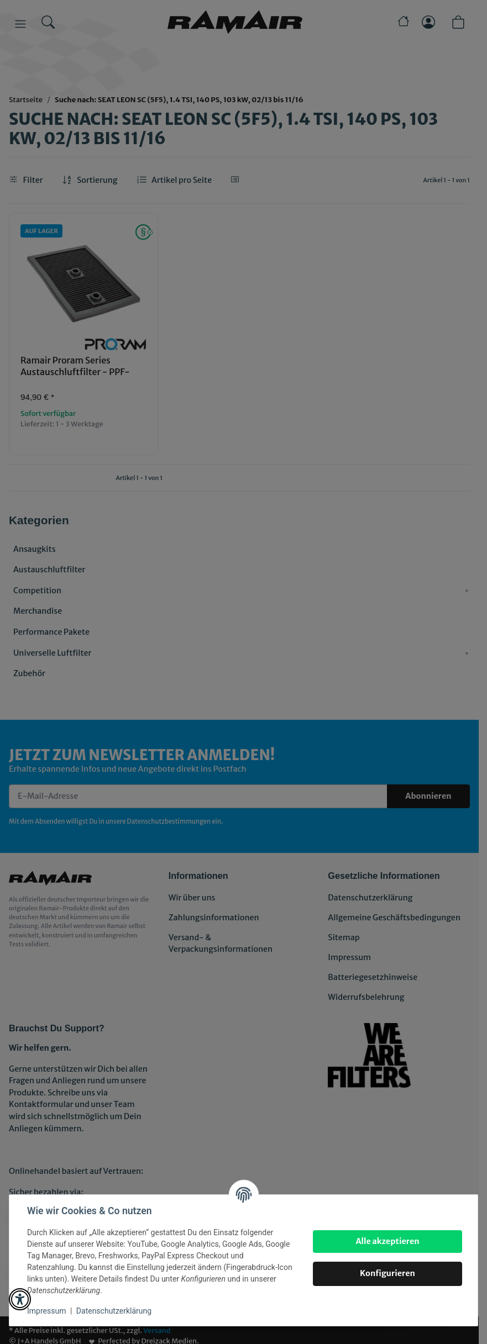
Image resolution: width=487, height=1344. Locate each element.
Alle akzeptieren (387, 1241)
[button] (20, 1299)
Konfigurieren (387, 1273)
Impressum (46, 1310)
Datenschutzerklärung (113, 1310)
